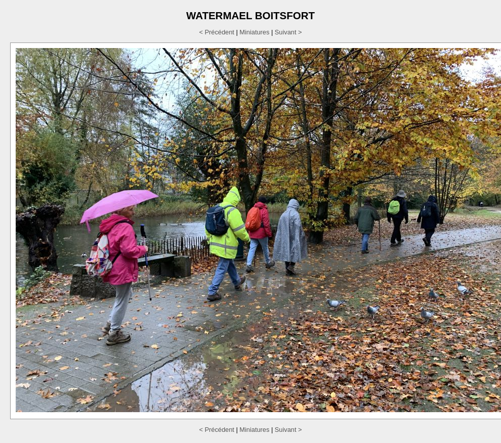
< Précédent (216, 32)
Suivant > (288, 32)
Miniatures (254, 32)
